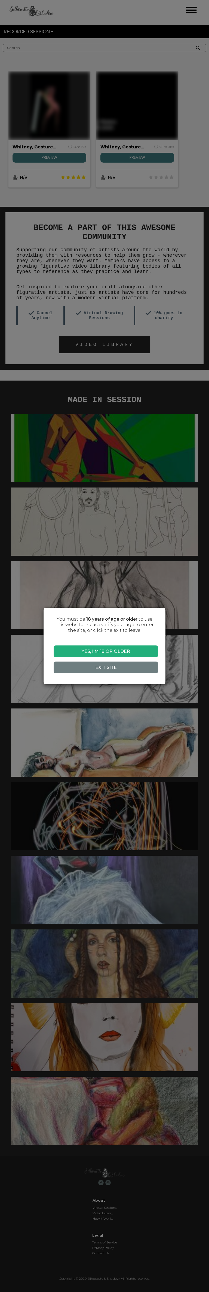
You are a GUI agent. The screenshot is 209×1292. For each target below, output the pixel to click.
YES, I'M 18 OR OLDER (106, 651)
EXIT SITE (106, 667)
